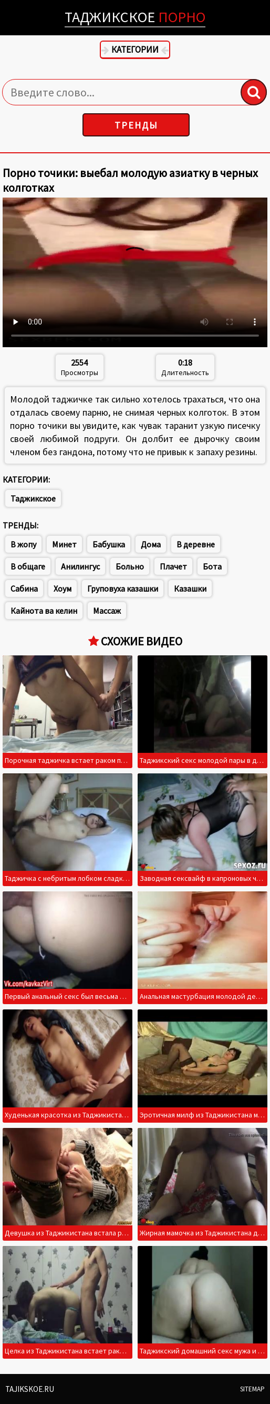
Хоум (62, 588)
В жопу (23, 544)
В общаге (28, 566)
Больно (130, 566)
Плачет (173, 566)
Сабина (24, 588)
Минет (64, 544)
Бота (212, 566)
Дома (151, 544)
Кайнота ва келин (44, 610)
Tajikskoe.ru (29, 1389)
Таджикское (135, 16)
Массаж (107, 610)
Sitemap (252, 1389)
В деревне (195, 544)
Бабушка (108, 544)
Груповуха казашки (122, 588)
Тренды (136, 125)
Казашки (190, 588)
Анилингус (80, 566)
